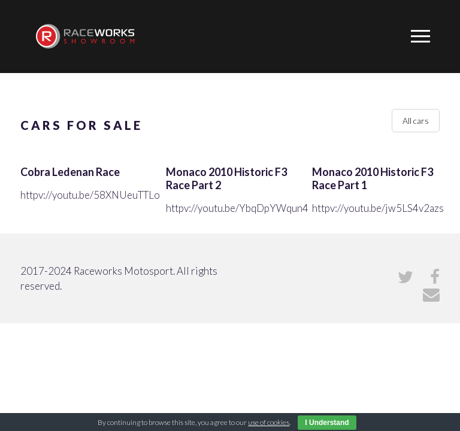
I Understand (327, 422)
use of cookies (268, 422)
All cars (415, 121)
